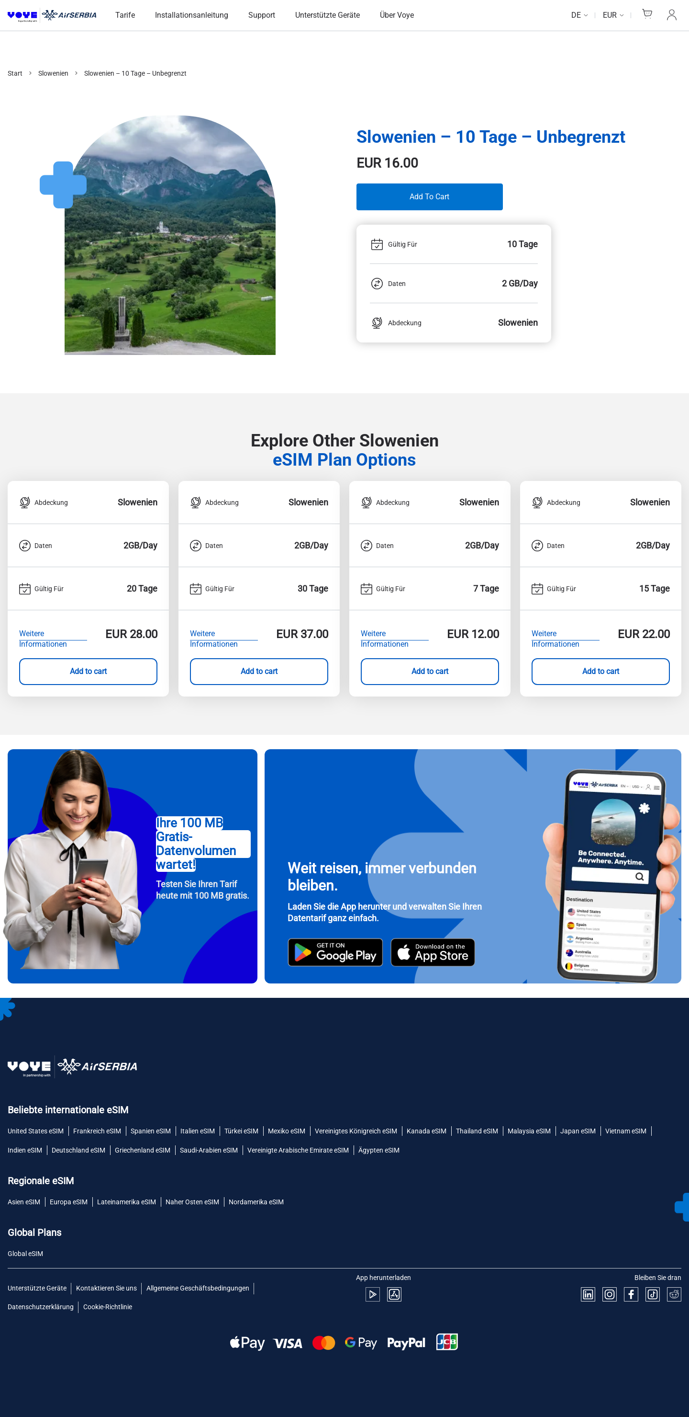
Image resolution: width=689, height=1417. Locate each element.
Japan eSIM (578, 1131)
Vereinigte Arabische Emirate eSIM (298, 1150)
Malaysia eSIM (529, 1131)
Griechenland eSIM (142, 1150)
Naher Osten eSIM (192, 1202)
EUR (610, 15)
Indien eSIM (25, 1150)
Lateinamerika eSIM (126, 1202)
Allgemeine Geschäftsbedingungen (197, 1288)
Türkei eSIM (241, 1131)
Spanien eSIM (151, 1131)
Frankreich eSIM (97, 1131)
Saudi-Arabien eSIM (209, 1150)
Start (15, 73)
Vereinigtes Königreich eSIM (356, 1131)
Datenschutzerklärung (41, 1307)
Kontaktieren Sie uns (106, 1288)
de (576, 15)
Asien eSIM (24, 1202)
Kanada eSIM (426, 1131)
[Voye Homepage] (52, 15)
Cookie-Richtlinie (107, 1307)
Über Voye (397, 15)
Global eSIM (25, 1253)
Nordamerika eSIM (256, 1202)
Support (261, 15)
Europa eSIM (69, 1202)
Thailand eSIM (477, 1131)
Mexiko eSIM (286, 1131)
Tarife (125, 15)
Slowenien (53, 73)
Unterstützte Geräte (327, 15)
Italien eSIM (197, 1131)
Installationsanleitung (191, 15)
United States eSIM (36, 1131)
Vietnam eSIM (625, 1131)
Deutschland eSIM (78, 1150)
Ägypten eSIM (379, 1150)
